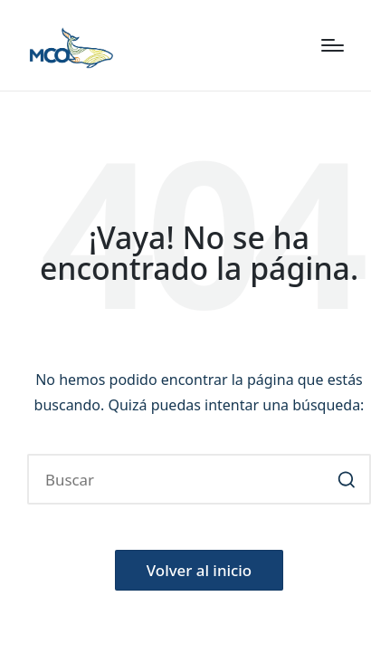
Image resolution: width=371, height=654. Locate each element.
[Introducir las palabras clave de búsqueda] (199, 479)
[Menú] (332, 45)
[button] (346, 479)
